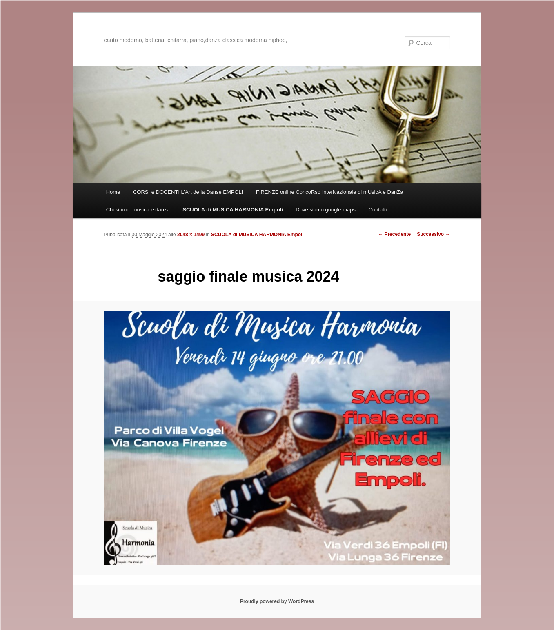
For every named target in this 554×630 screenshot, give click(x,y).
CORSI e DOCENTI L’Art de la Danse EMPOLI (188, 192)
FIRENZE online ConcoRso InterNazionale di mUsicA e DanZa (329, 192)
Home (113, 192)
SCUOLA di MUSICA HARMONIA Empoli (232, 209)
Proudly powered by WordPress (277, 601)
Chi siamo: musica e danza (138, 209)
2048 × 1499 (191, 234)
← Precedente (394, 234)
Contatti (378, 209)
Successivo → (433, 234)
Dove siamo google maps (326, 209)
